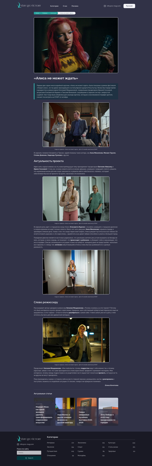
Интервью (60, 443)
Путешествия (60, 451)
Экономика (91, 443)
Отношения (60, 455)
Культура (121, 443)
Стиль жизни (121, 447)
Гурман (91, 451)
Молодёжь (91, 455)
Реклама (75, 6)
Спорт (91, 447)
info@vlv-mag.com (25, 444)
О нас (65, 6)
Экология (60, 447)
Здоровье (121, 451)
